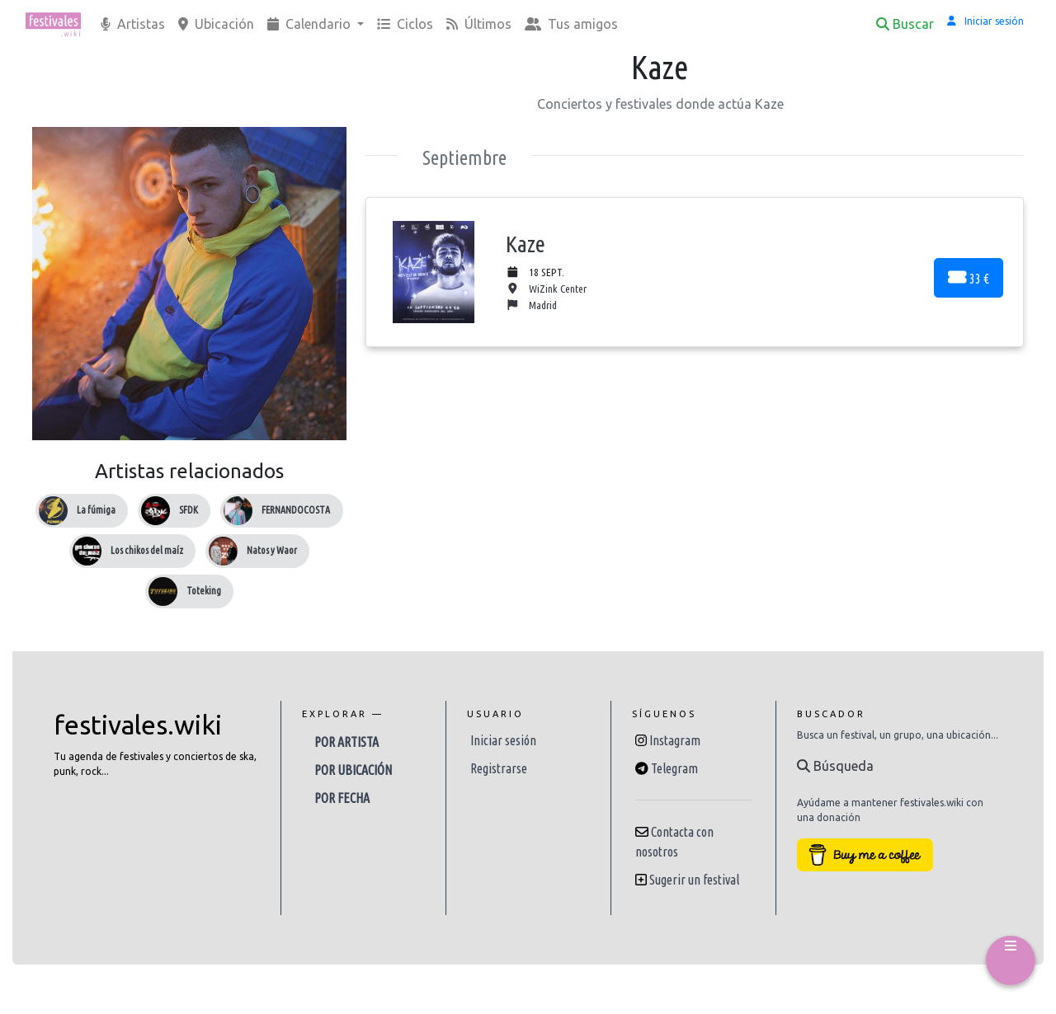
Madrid (531, 305)
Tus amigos (571, 23)
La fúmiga (96, 510)
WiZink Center (546, 289)
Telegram (674, 768)
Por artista (346, 742)
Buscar (905, 23)
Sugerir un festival (694, 879)
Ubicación (216, 23)
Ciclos (405, 23)
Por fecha (342, 798)
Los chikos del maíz (147, 550)
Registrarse (498, 768)
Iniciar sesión (503, 740)
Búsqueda (835, 765)
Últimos (479, 23)
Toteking (203, 590)
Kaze (525, 243)
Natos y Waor (272, 550)
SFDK (188, 510)
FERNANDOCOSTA (296, 510)
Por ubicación (353, 770)
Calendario (310, 23)
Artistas (133, 23)
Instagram (674, 740)
